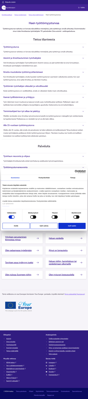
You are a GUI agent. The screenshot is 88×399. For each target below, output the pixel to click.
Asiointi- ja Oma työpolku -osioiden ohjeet (62, 351)
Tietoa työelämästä (20, 15)
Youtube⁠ (52, 372)
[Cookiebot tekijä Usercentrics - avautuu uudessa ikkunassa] (76, 171)
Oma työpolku (10, 342)
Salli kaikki (72, 226)
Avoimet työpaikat (12, 348)
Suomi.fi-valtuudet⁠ (13, 381)
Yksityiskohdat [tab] (44, 178)
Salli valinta (44, 226)
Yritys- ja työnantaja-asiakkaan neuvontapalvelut (64, 348)
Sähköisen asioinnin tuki (56, 342)
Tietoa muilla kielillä (12, 351)
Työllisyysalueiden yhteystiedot (58, 339)
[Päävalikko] (83, 8)
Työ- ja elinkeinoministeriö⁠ (15, 365)
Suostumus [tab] (15, 178)
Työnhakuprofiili (11, 345)
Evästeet (5, 206)
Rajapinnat (50, 395)
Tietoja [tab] (72, 178)
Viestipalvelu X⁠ (54, 375)
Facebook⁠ (52, 369)
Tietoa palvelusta (21, 391)
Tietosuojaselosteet (52, 391)
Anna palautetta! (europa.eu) (75, 294)
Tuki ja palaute (53, 354)
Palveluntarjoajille (39, 395)
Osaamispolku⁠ (11, 372)
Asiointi (8, 339)
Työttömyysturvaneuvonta (57, 345)
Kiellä (16, 226)
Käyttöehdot (40, 391)
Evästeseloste (65, 391)
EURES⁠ (9, 375)
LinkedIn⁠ (52, 365)
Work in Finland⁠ (12, 378)
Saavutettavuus (77, 391)
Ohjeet (31, 391)
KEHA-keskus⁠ (11, 362)
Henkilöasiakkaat (7, 15)
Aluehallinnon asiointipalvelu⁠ (16, 369)
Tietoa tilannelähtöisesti (36, 15)
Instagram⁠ (53, 362)
